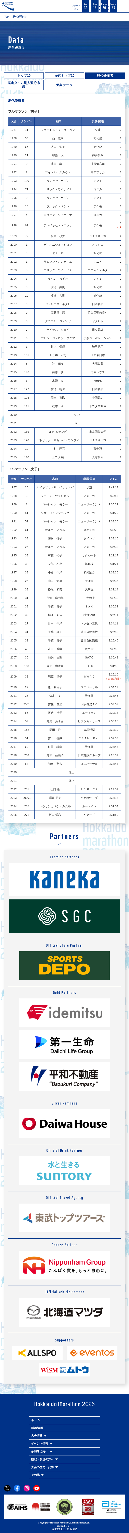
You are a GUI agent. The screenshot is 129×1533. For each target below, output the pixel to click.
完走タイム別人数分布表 (24, 84)
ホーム (35, 1420)
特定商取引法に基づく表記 (64, 1529)
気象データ (64, 85)
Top (6, 16)
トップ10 (24, 75)
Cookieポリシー (63, 1526)
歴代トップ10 (64, 75)
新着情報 (37, 1428)
